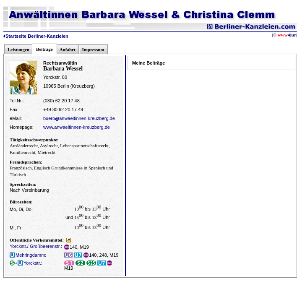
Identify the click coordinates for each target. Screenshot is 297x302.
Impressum (93, 49)
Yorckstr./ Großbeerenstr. (35, 246)
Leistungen (18, 49)
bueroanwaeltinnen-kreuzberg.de (79, 118)
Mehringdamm (27, 255)
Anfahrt (68, 49)
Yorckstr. (25, 263)
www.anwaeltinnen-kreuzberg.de (76, 127)
